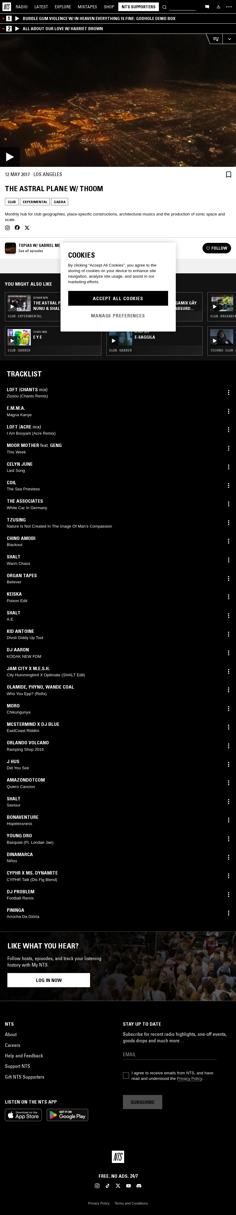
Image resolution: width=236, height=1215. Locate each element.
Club (12, 201)
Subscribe (143, 1102)
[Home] (6, 6)
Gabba (59, 201)
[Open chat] (207, 6)
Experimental (35, 201)
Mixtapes (87, 7)
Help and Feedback (24, 1055)
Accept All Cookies (118, 298)
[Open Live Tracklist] (214, 39)
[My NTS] (218, 7)
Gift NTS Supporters (24, 1077)
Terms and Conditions (131, 1203)
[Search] (164, 6)
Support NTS (17, 1066)
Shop (109, 7)
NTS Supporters (138, 7)
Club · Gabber (19, 350)
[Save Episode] (228, 174)
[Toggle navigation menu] (229, 6)
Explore (63, 7)
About (11, 1034)
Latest (41, 7)
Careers (12, 1045)
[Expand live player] (229, 39)
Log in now (49, 980)
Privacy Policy (189, 1078)
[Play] (118, 100)
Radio (22, 7)
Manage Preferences (118, 315)
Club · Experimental (24, 316)
